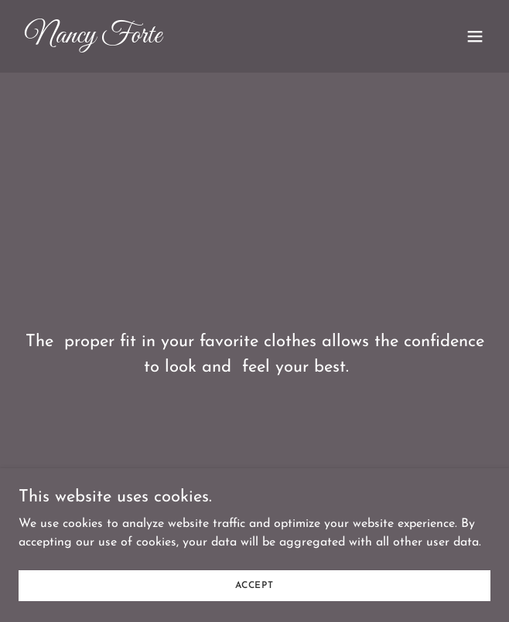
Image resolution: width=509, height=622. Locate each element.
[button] (474, 36)
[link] (184, 39)
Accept (254, 585)
